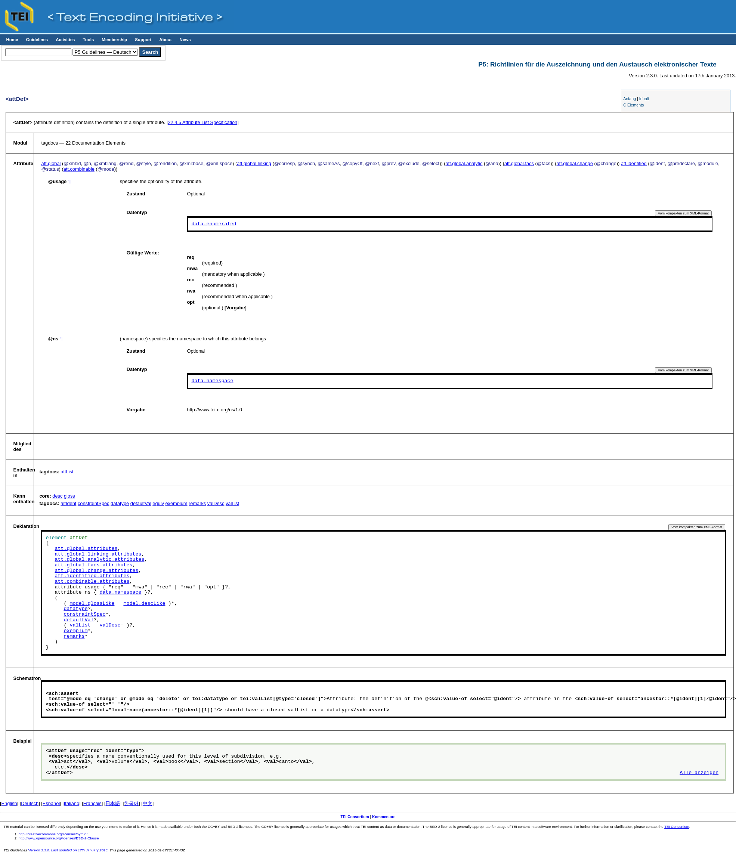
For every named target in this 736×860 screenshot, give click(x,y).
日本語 (112, 803)
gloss (69, 496)
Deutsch (29, 803)
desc (57, 496)
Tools (88, 39)
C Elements (633, 105)
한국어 (131, 803)
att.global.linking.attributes (98, 554)
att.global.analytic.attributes (99, 559)
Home (12, 39)
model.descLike (144, 603)
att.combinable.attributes (92, 581)
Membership (114, 39)
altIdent (68, 503)
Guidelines (37, 39)
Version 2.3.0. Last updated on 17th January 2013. (68, 850)
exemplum (176, 503)
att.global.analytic (464, 163)
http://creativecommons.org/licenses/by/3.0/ (53, 834)
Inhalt (644, 98)
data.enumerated (214, 223)
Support (143, 39)
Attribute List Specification (202, 122)
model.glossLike (91, 603)
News (185, 39)
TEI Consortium (354, 817)
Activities (65, 39)
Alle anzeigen (699, 773)
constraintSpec (93, 503)
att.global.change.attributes (96, 570)
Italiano (71, 803)
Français (92, 803)
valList (232, 503)
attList (67, 471)
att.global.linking (254, 163)
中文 (147, 803)
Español (51, 803)
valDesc (216, 503)
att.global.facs (519, 163)
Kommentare (384, 817)
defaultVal (140, 503)
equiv (158, 503)
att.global (51, 163)
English (9, 803)
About (165, 39)
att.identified (634, 163)
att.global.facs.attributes (93, 565)
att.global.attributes (86, 548)
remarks (197, 503)
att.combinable (79, 169)
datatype (120, 503)
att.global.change (575, 163)
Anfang (629, 98)
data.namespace (213, 381)
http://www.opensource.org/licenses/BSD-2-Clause (59, 838)
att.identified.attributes (92, 576)
